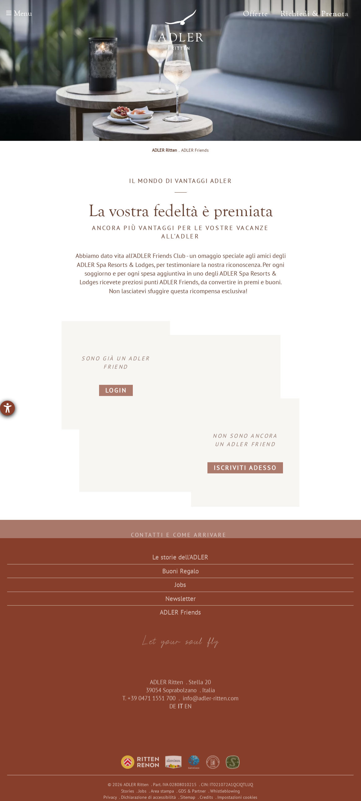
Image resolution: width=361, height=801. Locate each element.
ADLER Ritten (164, 150)
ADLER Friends (180, 615)
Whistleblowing (225, 793)
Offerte (255, 13)
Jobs (180, 587)
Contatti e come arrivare (180, 537)
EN (188, 708)
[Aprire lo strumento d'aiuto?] (7, 408)
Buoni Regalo (180, 573)
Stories (127, 793)
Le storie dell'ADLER (180, 559)
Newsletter (180, 601)
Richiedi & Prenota (315, 13)
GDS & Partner (192, 793)
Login (116, 393)
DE (172, 708)
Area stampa (162, 793)
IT (180, 708)
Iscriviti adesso (245, 471)
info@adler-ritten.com (210, 700)
